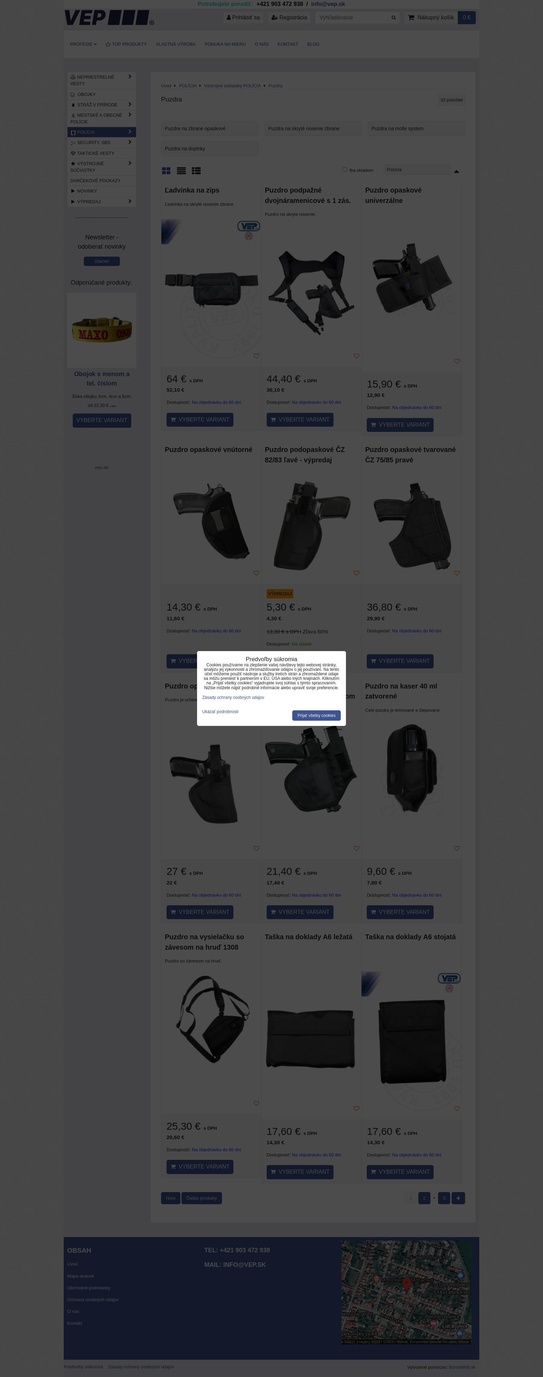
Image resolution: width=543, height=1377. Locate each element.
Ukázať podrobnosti (220, 712)
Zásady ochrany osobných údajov (233, 697)
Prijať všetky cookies (316, 715)
